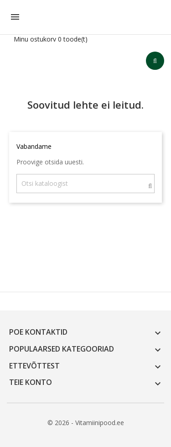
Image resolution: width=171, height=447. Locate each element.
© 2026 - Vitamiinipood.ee (85, 422)
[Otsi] (85, 183)
